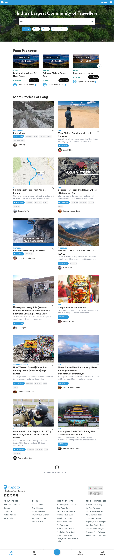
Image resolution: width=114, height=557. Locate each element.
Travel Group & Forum (40, 515)
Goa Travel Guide (63, 508)
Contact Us (8, 511)
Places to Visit (37, 522)
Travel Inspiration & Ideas (66, 505)
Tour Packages (37, 505)
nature (45, 202)
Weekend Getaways (39, 518)
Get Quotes (34, 80)
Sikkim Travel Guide (64, 535)
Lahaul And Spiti (19, 140)
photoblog (29, 136)
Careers (7, 508)
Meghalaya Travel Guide (66, 532)
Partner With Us (10, 515)
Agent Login (8, 518)
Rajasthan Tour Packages (95, 525)
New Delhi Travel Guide (66, 511)
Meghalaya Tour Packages (96, 522)
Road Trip (17, 206)
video (45, 383)
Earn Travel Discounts (12, 505)
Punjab (60, 206)
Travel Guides (37, 508)
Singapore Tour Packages (95, 532)
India (35, 136)
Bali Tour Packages (93, 508)
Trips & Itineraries (38, 511)
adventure (29, 202)
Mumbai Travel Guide (65, 515)
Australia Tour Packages (95, 529)
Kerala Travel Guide (64, 522)
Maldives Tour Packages (95, 505)
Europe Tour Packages (94, 511)
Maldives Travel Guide (65, 529)
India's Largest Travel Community (14, 491)
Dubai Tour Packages (94, 515)
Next (99, 66)
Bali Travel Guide (63, 525)
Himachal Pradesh (45, 136)
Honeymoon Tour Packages (96, 535)
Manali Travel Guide (64, 518)
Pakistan (91, 202)
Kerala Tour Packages (94, 518)
